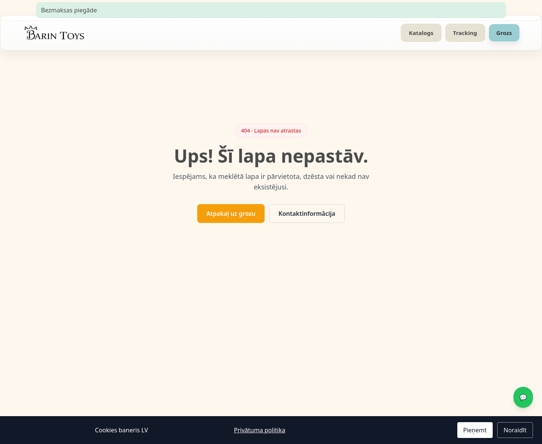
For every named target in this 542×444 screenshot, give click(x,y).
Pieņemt (475, 430)
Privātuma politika (259, 430)
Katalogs (421, 33)
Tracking (465, 33)
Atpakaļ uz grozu (231, 213)
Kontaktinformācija (307, 213)
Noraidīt (515, 430)
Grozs (504, 33)
